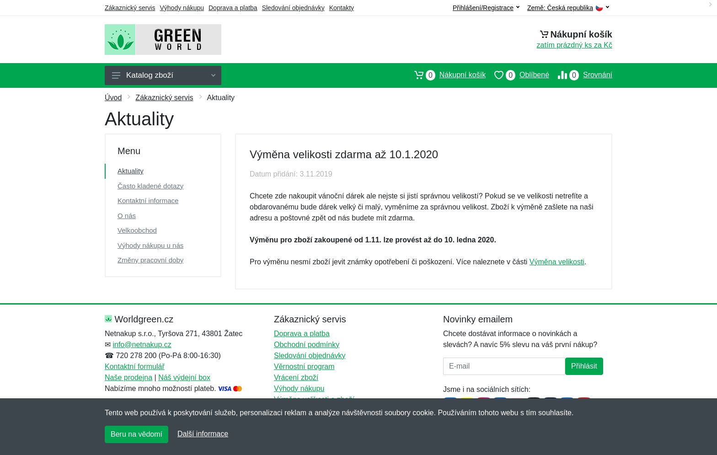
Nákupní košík (446, 75)
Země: (568, 8)
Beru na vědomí (136, 434)
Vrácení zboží (296, 377)
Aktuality (131, 171)
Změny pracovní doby (150, 260)
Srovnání (580, 75)
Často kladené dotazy (150, 186)
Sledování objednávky (293, 7)
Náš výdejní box (184, 377)
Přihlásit (584, 366)
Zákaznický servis (130, 7)
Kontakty (341, 7)
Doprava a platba (233, 7)
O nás (127, 215)
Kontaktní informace (148, 200)
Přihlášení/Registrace (486, 8)
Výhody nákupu (182, 7)
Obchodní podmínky (306, 344)
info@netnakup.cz (141, 344)
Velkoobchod (137, 230)
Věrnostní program (304, 366)
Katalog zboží (163, 75)
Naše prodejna (128, 377)
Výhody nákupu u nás (150, 245)
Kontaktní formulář (135, 366)
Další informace (202, 434)
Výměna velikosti (557, 262)
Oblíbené (517, 75)
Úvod (113, 98)
